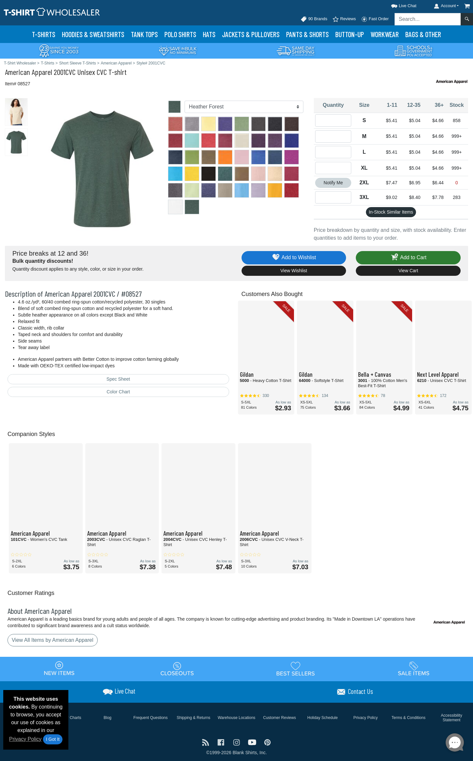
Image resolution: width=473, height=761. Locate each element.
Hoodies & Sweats (93, 34)
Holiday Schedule (322, 717)
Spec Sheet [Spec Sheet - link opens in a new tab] (118, 379)
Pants (307, 34)
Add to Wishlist (293, 257)
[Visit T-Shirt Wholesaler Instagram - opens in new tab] (237, 742)
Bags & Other (423, 34)
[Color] (244, 107)
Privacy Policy (25, 739)
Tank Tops (144, 34)
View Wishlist (293, 270)
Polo (180, 34)
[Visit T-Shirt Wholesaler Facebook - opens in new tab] (222, 742)
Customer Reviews (279, 717)
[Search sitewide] (428, 19)
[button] (397, 4)
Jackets (251, 34)
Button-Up (349, 34)
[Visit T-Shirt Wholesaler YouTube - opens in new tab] (253, 742)
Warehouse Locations (237, 717)
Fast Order (375, 19)
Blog (107, 717)
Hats (209, 34)
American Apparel (28, 72)
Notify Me (333, 182)
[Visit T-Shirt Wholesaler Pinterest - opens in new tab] (267, 742)
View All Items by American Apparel (52, 640)
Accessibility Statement (451, 717)
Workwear (384, 34)
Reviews (344, 19)
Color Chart (118, 391)
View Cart (408, 270)
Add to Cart (408, 257)
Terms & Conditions (408, 717)
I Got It (53, 739)
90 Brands (313, 19)
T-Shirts (43, 34)
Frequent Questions (150, 717)
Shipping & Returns (193, 717)
